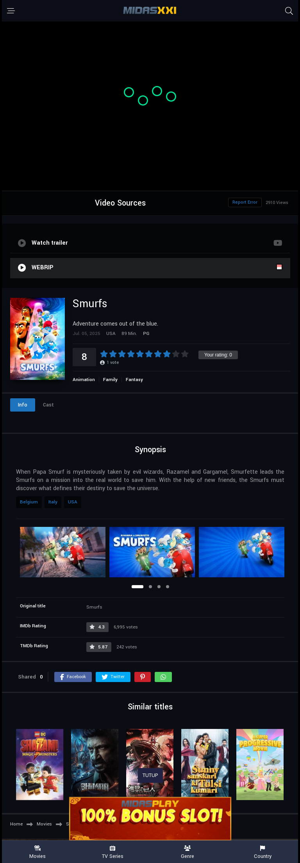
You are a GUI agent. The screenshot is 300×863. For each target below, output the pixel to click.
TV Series (112, 852)
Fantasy (134, 379)
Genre (187, 852)
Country (262, 852)
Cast (48, 404)
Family (110, 379)
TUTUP (150, 775)
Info (22, 404)
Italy (52, 502)
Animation (84, 379)
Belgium (29, 502)
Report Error (244, 202)
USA (72, 502)
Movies (37, 852)
